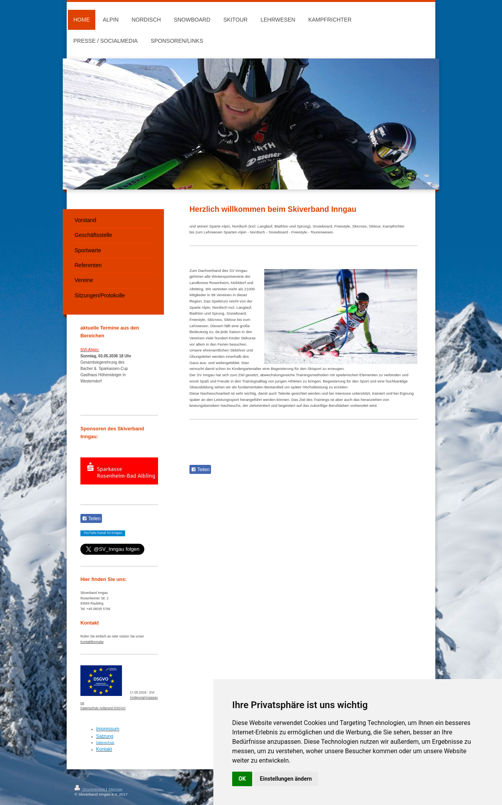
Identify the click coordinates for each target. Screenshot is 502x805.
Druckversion (90, 789)
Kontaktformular (92, 642)
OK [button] (242, 779)
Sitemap (115, 789)
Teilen (200, 469)
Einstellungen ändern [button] (286, 779)
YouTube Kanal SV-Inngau (103, 533)
